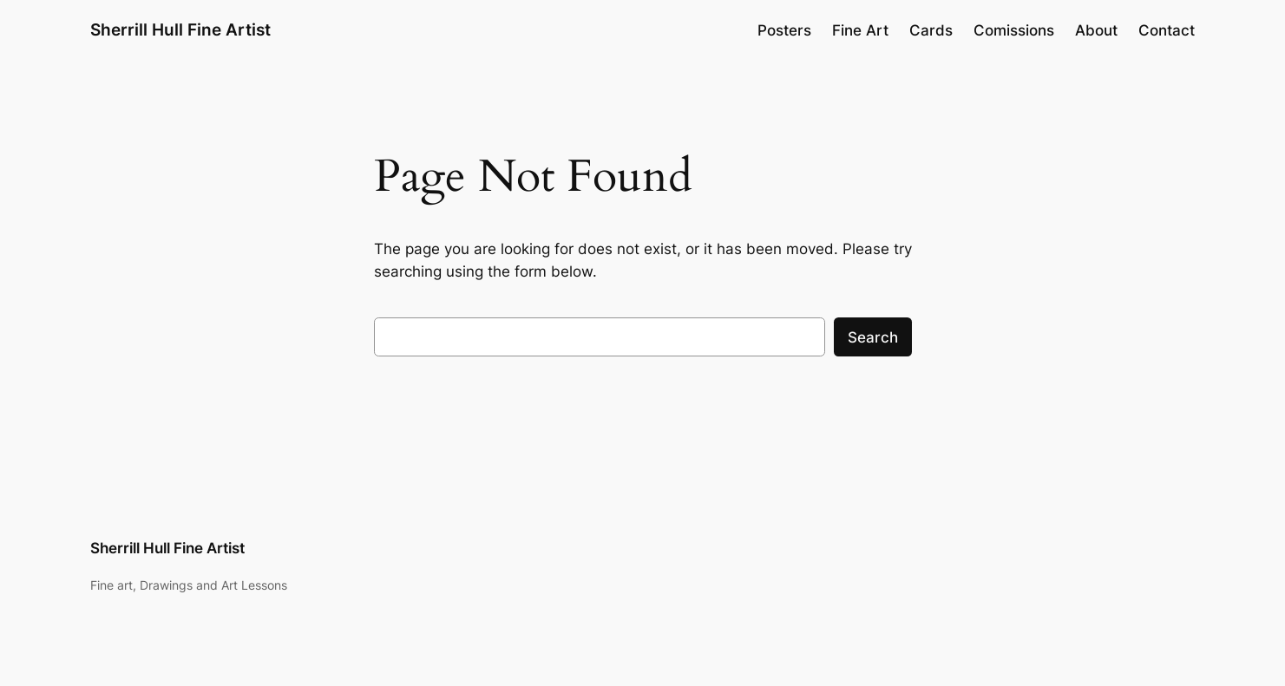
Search (873, 337)
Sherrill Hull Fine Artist (180, 29)
